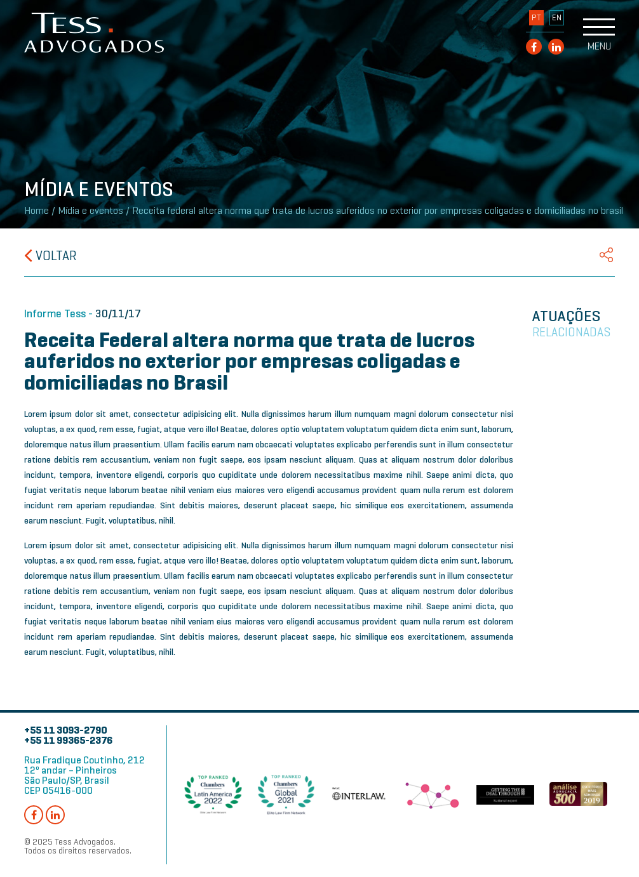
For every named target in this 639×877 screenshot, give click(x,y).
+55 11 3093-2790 (65, 730)
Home (36, 211)
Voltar (50, 255)
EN (557, 18)
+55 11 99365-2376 (68, 740)
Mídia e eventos (90, 211)
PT (536, 18)
